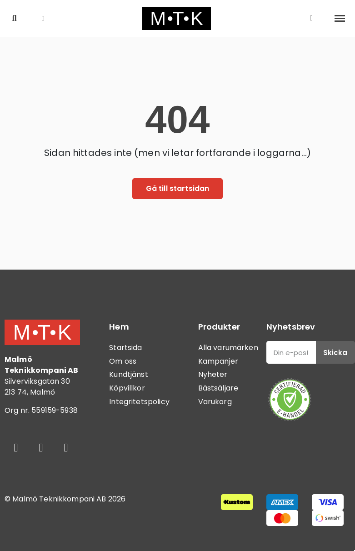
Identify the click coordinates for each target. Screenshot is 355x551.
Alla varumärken (228, 347)
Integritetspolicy (139, 401)
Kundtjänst (128, 374)
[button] (14, 18)
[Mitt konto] (311, 18)
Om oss (122, 361)
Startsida (125, 347)
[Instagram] (41, 447)
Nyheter (213, 374)
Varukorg (215, 401)
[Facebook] (16, 447)
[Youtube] (66, 447)
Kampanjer (218, 361)
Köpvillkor (127, 388)
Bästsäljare (218, 388)
